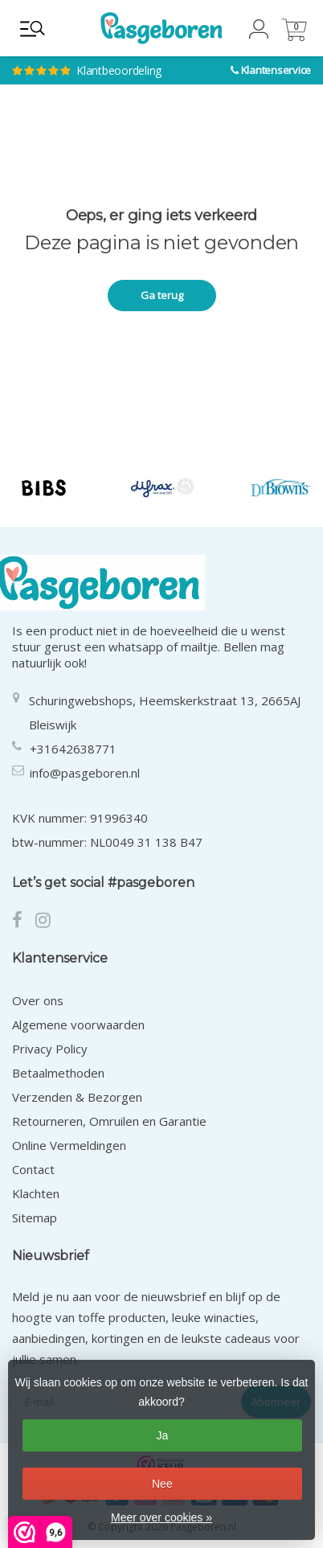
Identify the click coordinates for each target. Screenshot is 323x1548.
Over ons (37, 1000)
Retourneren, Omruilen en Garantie (109, 1121)
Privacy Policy (50, 1049)
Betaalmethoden (58, 1073)
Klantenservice (276, 70)
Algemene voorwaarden (78, 1024)
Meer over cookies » (161, 1517)
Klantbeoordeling (106, 56)
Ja (162, 1435)
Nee (162, 1483)
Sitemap (34, 1217)
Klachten (35, 1193)
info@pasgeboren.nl (85, 773)
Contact (33, 1169)
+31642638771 (73, 749)
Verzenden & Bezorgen (77, 1097)
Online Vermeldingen (69, 1145)
